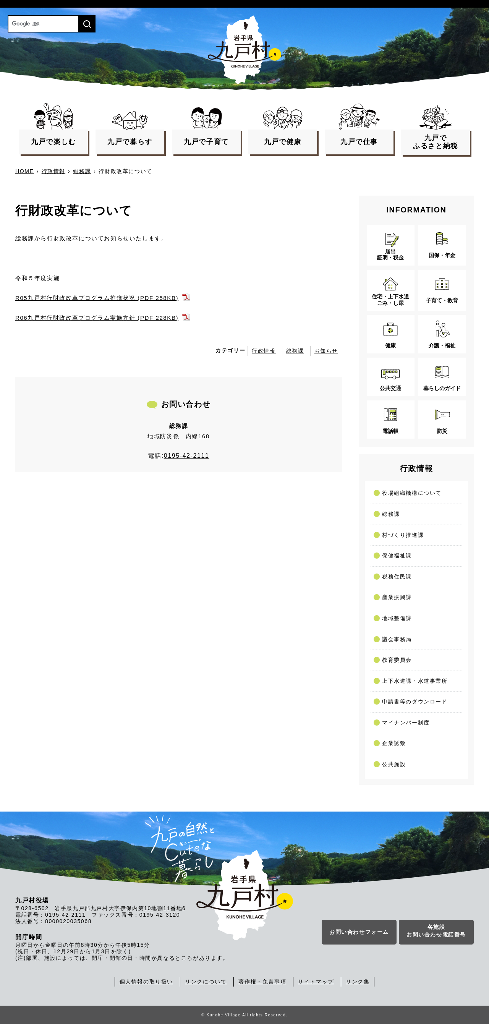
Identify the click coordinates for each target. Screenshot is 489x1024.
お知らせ (326, 351)
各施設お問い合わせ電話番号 (436, 931)
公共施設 (394, 764)
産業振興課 (397, 597)
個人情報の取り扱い (146, 982)
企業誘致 (394, 743)
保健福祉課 (397, 556)
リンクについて (206, 982)
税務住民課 (397, 577)
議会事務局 (397, 639)
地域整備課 (397, 618)
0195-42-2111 (186, 455)
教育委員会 (397, 660)
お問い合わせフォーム (359, 932)
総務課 (82, 171)
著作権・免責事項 (262, 982)
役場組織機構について (412, 493)
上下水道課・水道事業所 (415, 681)
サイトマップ (316, 982)
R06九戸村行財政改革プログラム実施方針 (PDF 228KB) (96, 317)
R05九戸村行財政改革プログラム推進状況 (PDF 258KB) (96, 298)
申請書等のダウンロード (415, 701)
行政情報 (53, 171)
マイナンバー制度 (406, 722)
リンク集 (357, 982)
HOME (24, 171)
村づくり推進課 (403, 535)
